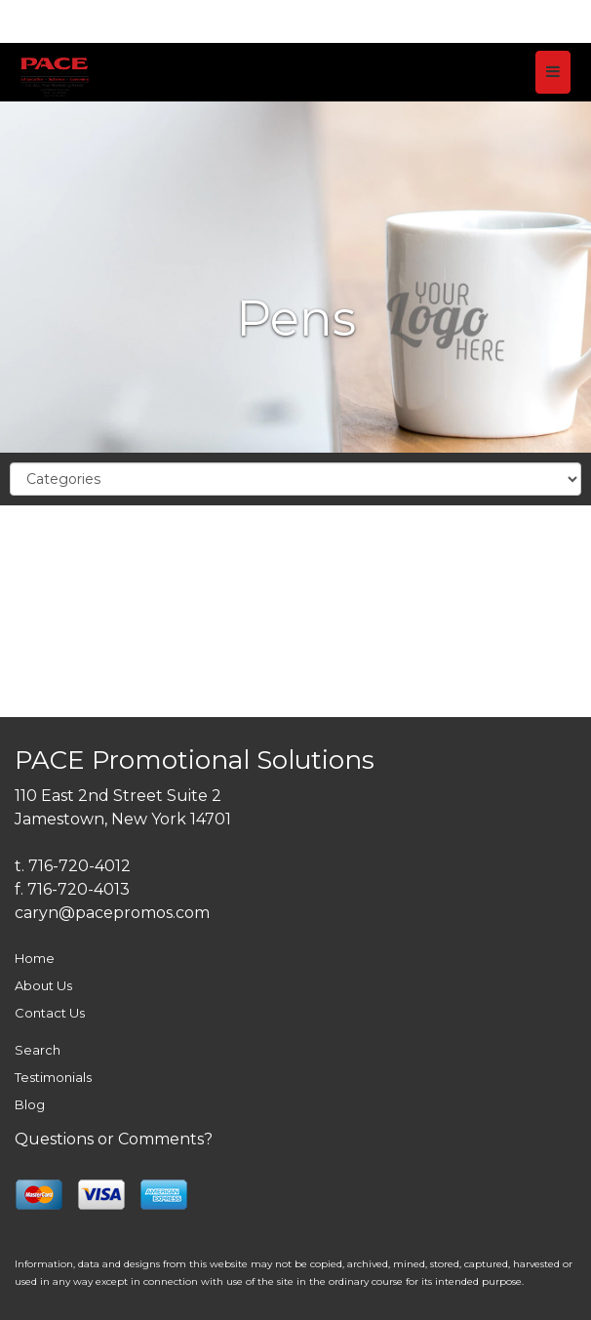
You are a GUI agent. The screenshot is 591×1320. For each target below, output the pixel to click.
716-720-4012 (79, 866)
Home (35, 958)
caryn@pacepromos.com (112, 912)
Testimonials (53, 1077)
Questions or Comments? (114, 1139)
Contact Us (50, 1012)
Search (37, 1050)
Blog (30, 1104)
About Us (43, 985)
